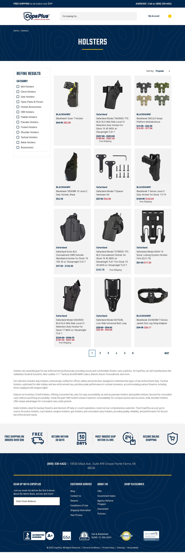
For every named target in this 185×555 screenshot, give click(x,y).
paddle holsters (140, 394)
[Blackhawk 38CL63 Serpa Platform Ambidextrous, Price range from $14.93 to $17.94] (153, 94)
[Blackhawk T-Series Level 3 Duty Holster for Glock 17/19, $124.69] (153, 167)
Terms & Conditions (91, 551)
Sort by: (150, 71)
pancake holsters (119, 394)
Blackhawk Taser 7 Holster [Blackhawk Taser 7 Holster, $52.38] (69, 118)
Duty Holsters (27, 96)
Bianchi (94, 374)
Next (168, 353)
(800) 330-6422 (163, 3)
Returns (74, 503)
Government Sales (106, 499)
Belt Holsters (27, 86)
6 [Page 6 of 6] (132, 353)
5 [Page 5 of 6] (124, 353)
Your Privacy (76, 518)
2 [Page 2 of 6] (100, 353)
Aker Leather (49, 374)
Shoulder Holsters (30, 132)
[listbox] (163, 71)
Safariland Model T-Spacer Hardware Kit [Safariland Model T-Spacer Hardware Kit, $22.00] (109, 193)
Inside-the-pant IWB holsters (65, 398)
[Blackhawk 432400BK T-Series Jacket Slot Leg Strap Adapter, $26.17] (153, 295)
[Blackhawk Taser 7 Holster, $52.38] (72, 94)
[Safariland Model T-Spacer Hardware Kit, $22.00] (113, 167)
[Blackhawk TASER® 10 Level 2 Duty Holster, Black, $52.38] (72, 167)
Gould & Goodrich (33, 374)
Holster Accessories (31, 107)
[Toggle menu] (16, 16)
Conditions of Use (79, 508)
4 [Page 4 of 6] (116, 353)
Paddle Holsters (29, 117)
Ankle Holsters (28, 142)
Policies (101, 516)
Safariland (18, 374)
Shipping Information (80, 513)
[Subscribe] (57, 504)
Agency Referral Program (105, 505)
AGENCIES (141, 3)
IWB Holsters (27, 112)
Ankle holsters (20, 408)
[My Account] (149, 16)
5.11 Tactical (62, 374)
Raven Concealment (109, 374)
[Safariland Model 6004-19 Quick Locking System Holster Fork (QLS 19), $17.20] (153, 227)
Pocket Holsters (29, 127)
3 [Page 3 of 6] (108, 353)
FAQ (99, 494)
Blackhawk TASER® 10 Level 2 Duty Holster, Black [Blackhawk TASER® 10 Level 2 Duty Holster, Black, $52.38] (71, 193)
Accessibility (132, 551)
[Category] (32, 81)
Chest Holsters (28, 91)
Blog (72, 494)
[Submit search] (134, 16)
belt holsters (44, 394)
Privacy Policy (108, 551)
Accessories (27, 147)
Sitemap (121, 551)
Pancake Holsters (29, 122)
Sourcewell (102, 512)
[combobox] (98, 16)
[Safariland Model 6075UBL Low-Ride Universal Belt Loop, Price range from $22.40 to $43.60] (113, 295)
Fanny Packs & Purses (32, 102)
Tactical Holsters (29, 137)
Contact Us (75, 499)
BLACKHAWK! (76, 374)
